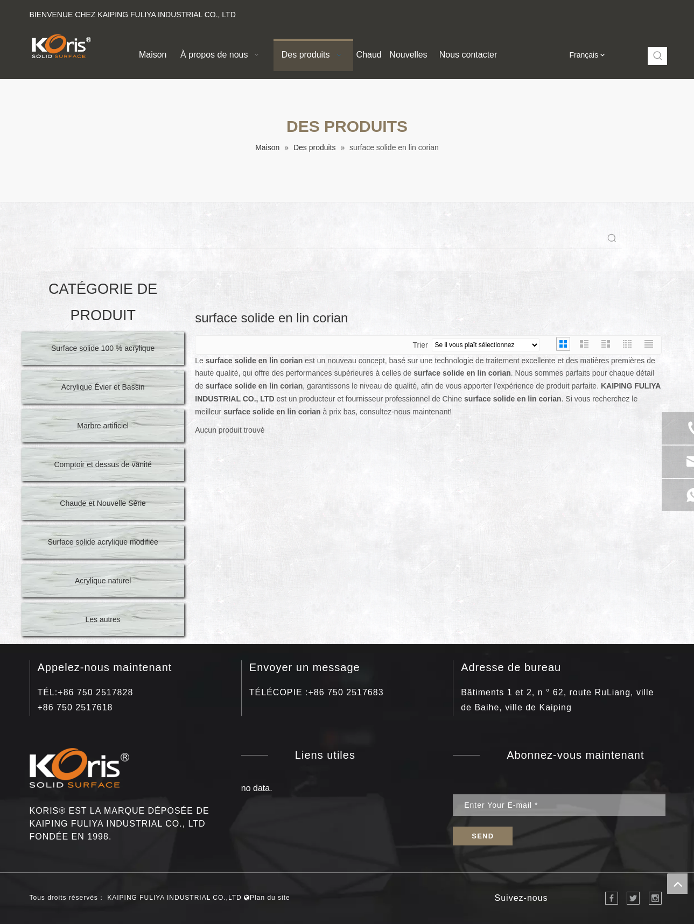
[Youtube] (611, 12)
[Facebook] (574, 12)
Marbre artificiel (103, 425)
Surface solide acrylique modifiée (102, 542)
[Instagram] (629, 12)
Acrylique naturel (103, 580)
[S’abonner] (483, 836)
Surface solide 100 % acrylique (103, 348)
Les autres (102, 619)
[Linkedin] (592, 12)
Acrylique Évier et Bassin (103, 387)
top (677, 883)
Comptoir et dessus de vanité (102, 464)
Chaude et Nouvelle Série (103, 503)
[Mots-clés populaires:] (658, 56)
